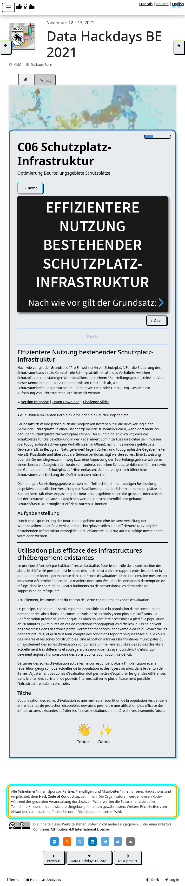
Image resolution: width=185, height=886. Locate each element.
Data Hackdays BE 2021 (89, 858)
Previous (53, 858)
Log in (172, 879)
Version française (35, 401)
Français (145, 3)
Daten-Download (65, 401)
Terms (13, 879)
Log (45, 80)
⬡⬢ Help (30, 879)
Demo (30, 187)
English (178, 3)
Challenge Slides (96, 401)
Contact (83, 728)
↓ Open (157, 320)
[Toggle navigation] (8, 7)
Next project (127, 858)
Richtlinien (86, 811)
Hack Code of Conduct (56, 796)
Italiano (162, 3)
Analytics (51, 879)
